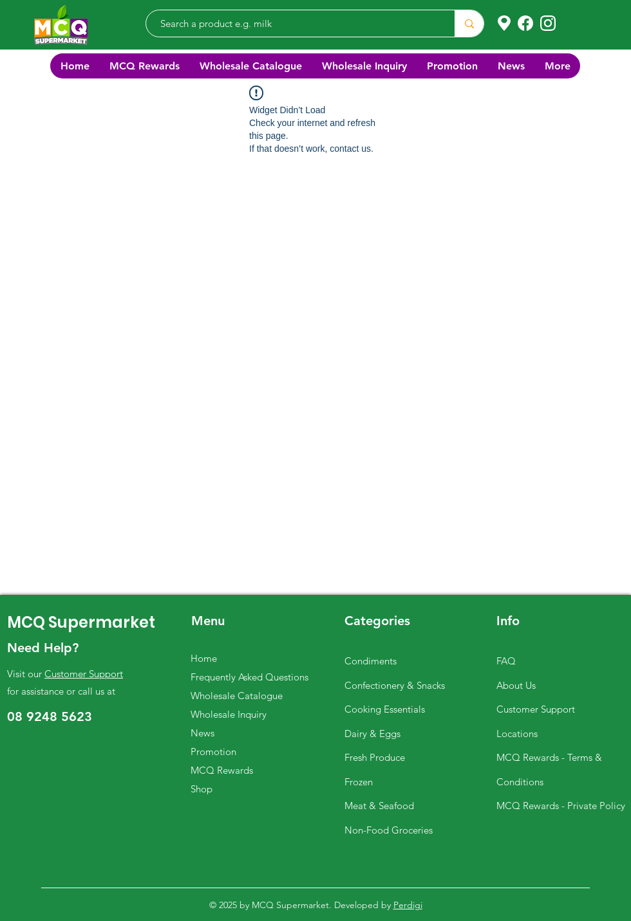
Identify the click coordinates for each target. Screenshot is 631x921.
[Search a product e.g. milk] (294, 23)
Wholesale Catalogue (237, 695)
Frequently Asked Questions (249, 677)
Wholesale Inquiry (229, 714)
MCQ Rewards (222, 770)
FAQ (506, 661)
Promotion (213, 751)
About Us (516, 685)
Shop (201, 789)
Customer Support (83, 674)
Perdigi (407, 905)
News (202, 733)
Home (204, 658)
